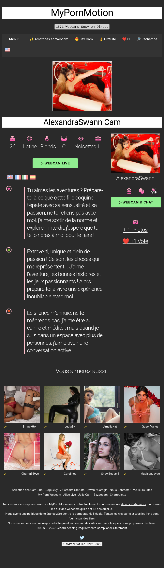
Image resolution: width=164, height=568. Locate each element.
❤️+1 (126, 39)
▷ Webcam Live (55, 163)
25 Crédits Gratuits (72, 490)
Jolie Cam (84, 494)
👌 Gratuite (107, 39)
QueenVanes (150, 426)
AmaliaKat (110, 426)
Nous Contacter (120, 490)
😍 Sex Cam (84, 39)
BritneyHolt (30, 426)
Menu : (14, 39)
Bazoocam (101, 494)
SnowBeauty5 (110, 473)
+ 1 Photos (135, 230)
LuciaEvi (70, 426)
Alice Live (69, 494)
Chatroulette (118, 494)
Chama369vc (30, 473)
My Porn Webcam (49, 494)
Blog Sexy (51, 490)
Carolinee (70, 473)
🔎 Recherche (147, 39)
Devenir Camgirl (97, 490)
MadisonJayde (150, 473)
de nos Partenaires (133, 504)
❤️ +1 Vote (135, 241)
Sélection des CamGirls (27, 490)
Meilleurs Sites (142, 490)
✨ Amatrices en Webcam (49, 39)
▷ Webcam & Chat (136, 202)
